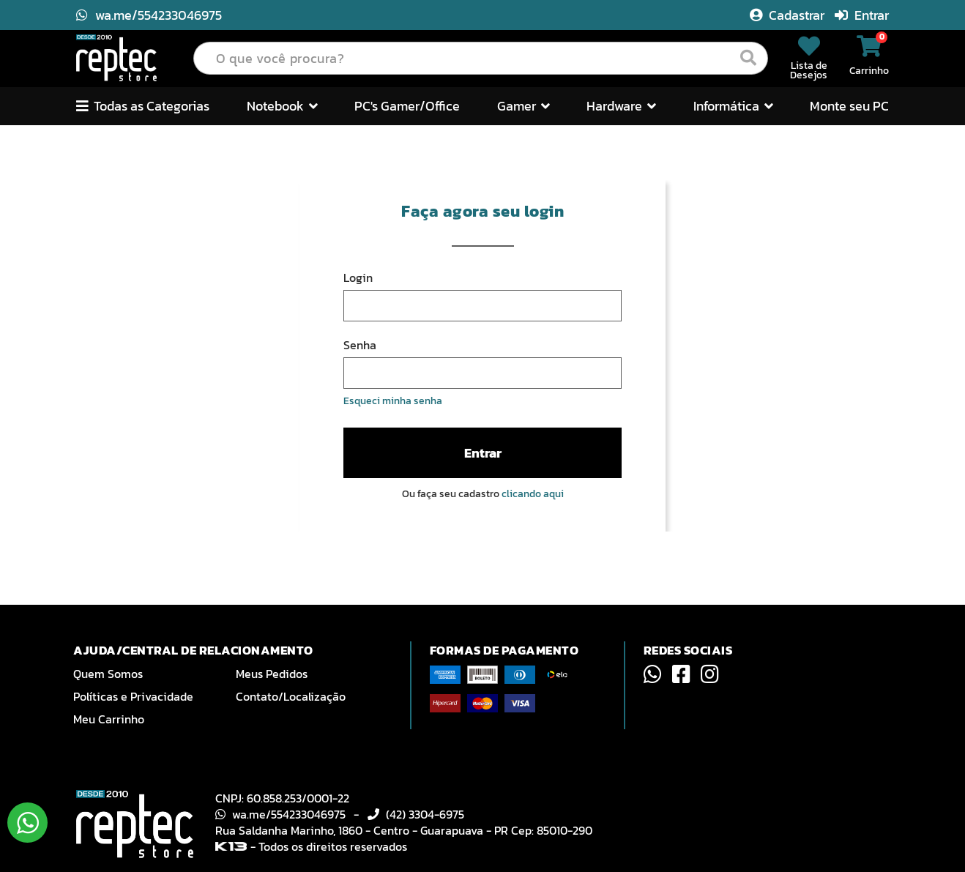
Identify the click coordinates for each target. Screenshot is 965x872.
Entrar (862, 15)
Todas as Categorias (142, 106)
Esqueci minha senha (392, 401)
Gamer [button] (523, 106)
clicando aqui (533, 494)
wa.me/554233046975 (149, 15)
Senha (359, 345)
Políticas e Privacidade (133, 696)
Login (358, 277)
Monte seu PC (849, 106)
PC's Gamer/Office (407, 106)
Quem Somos (108, 673)
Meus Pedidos (272, 673)
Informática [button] (733, 106)
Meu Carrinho (108, 719)
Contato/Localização (291, 696)
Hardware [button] (621, 106)
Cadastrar (788, 15)
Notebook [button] (282, 106)
